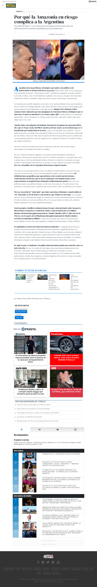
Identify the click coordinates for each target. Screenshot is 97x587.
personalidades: (21, 309)
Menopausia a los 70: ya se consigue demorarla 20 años (37, 421)
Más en (24, 329)
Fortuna (37, 569)
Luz (91, 569)
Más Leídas (18, 451)
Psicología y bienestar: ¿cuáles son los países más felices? (38, 413)
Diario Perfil (8, 569)
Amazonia (50, 90)
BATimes (56, 573)
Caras (18, 569)
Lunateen (47, 573)
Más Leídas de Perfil (22, 496)
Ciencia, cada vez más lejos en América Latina (33, 405)
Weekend (55, 569)
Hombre (46, 569)
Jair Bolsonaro (77, 90)
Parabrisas (65, 569)
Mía (39, 573)
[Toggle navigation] (3, 5)
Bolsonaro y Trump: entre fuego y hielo (31, 278)
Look (85, 569)
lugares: (18, 315)
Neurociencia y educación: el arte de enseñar (33, 409)
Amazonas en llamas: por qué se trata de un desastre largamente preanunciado (54, 282)
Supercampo (76, 569)
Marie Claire (27, 569)
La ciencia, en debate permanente (29, 417)
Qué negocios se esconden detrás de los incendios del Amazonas (75, 282)
